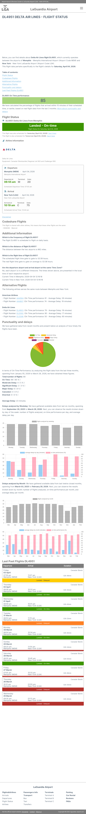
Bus (25, 798)
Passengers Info (31, 792)
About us (39, 812)
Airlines (5, 804)
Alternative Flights (10, 84)
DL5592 (20, 313)
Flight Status (7, 75)
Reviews (70, 798)
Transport (28, 795)
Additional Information (11, 81)
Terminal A (49, 795)
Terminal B (49, 798)
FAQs (68, 801)
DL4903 (20, 310)
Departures (7, 798)
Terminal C (49, 801)
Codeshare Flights (10, 78)
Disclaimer (25, 812)
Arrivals (5, 795)
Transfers (27, 804)
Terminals (49, 792)
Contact (32, 812)
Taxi (25, 801)
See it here (52, 133)
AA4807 (20, 301)
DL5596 (20, 316)
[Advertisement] (43, 38)
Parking (69, 792)
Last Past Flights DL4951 (12, 90)
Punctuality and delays (11, 87)
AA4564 (20, 298)
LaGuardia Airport (44, 9)
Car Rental (70, 795)
